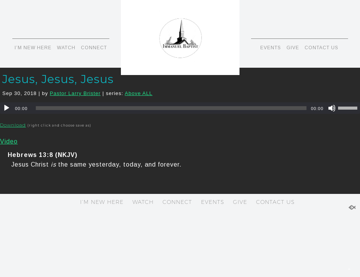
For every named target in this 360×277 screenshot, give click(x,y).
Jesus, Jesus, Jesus (58, 79)
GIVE (292, 47)
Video (9, 141)
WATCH (66, 47)
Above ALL (138, 93)
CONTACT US (321, 47)
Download (13, 125)
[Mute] (332, 108)
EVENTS (270, 47)
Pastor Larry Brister (75, 93)
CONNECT (94, 47)
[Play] (6, 108)
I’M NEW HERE (33, 47)
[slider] (171, 108)
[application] (180, 108)
